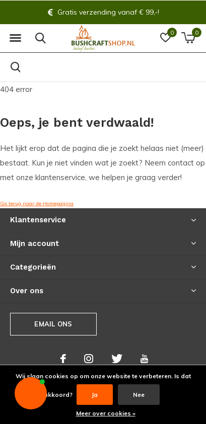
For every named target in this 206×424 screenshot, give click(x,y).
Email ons (53, 324)
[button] (15, 38)
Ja (95, 394)
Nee (139, 394)
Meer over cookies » (105, 413)
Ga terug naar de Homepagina (37, 203)
